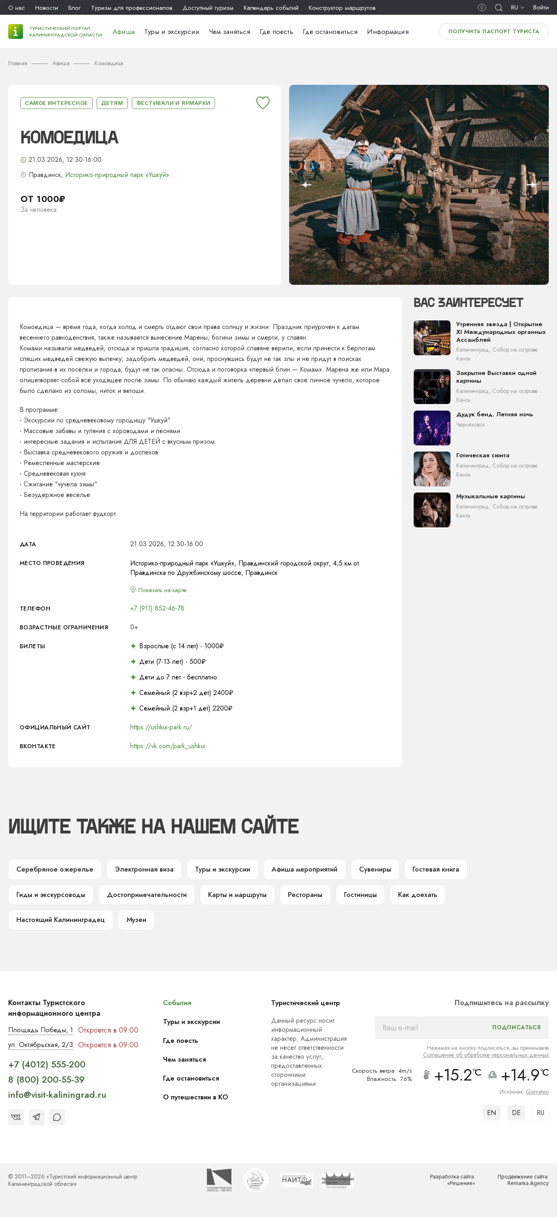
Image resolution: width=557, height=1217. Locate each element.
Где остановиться (330, 31)
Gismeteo (537, 1098)
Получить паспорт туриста (493, 31)
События (183, 1009)
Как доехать (433, 898)
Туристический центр (310, 1009)
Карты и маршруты (245, 898)
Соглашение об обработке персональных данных (486, 1061)
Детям (112, 103)
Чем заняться (229, 31)
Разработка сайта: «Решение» (450, 1187)
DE (516, 1119)
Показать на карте (165, 590)
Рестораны (316, 898)
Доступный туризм (208, 7)
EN (491, 1119)
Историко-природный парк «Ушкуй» (117, 174)
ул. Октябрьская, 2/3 (42, 1051)
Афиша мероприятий (316, 871)
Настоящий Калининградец (63, 925)
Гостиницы (373, 898)
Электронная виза (147, 871)
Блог (74, 7)
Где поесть (276, 31)
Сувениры (390, 871)
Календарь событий (271, 7)
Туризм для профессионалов (131, 7)
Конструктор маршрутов (342, 7)
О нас (16, 7)
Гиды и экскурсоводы (53, 898)
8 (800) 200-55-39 (46, 1086)
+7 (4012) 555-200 (47, 1071)
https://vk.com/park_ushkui (167, 747)
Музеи (143, 925)
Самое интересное (56, 103)
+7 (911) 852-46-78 (157, 609)
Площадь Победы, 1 (42, 1036)
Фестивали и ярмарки (173, 103)
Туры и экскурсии (171, 31)
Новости (46, 7)
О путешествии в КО (203, 1103)
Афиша (124, 31)
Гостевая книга (453, 871)
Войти (541, 7)
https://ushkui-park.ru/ (161, 728)
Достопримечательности (151, 898)
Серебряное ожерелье (56, 871)
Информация (388, 31)
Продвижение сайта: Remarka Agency (520, 1187)
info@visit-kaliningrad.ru (57, 1101)
